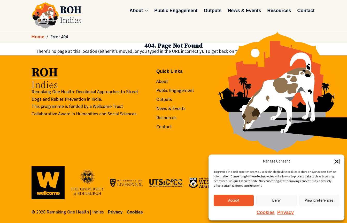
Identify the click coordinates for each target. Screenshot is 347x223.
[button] (336, 161)
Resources (279, 10)
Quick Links (169, 71)
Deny (276, 200)
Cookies (266, 212)
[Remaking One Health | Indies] (56, 15)
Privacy (285, 212)
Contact (306, 10)
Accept (234, 200)
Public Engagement (175, 10)
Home (38, 36)
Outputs (212, 10)
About (138, 10)
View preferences (319, 200)
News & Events (244, 10)
